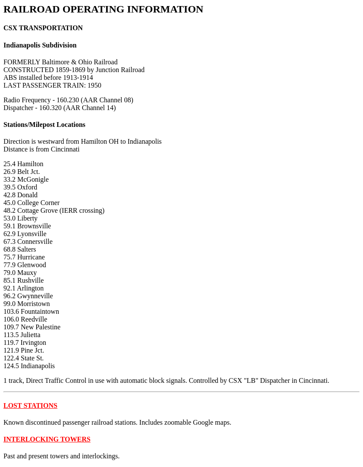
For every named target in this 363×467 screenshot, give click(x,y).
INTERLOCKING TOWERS (47, 439)
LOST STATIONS (30, 405)
